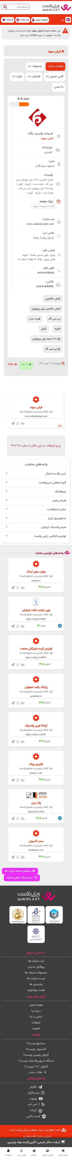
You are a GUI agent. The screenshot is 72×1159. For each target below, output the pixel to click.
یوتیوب (36, 1098)
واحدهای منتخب (36, 464)
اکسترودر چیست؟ (36, 1049)
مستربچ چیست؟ (36, 1043)
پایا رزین (36, 803)
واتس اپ (21, 1153)
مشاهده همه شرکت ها (20, 871)
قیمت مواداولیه (36, 990)
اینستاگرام (36, 1093)
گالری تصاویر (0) (54, 77)
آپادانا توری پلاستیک (36, 726)
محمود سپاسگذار (45, 166)
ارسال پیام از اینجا (43, 238)
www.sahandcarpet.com (40, 224)
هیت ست (34, 319)
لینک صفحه (50, 201)
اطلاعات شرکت (55, 66)
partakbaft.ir (36, 696)
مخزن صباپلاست (56, 509)
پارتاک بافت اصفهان (36, 687)
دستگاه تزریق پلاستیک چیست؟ (36, 1061)
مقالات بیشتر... (36, 1072)
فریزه (57, 328)
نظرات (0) (17, 77)
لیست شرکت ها (36, 978)
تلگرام (36, 1087)
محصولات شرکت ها (36, 973)
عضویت (36, 1028)
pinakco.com (36, 773)
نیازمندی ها (36, 984)
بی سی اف (54, 319)
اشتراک (7, 20)
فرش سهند (47, 138)
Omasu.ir (36, 581)
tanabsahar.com (36, 850)
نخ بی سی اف (52, 349)
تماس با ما (36, 1017)
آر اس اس (36, 1104)
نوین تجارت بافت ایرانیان (36, 610)
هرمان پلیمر (59, 500)
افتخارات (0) (34, 77)
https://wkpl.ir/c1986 (36, 619)
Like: (26, 364)
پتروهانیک (60, 491)
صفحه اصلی (36, 1005)
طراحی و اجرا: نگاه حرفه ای (36, 1136)
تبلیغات (36, 1022)
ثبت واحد (22, 20)
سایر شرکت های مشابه (22, 877)
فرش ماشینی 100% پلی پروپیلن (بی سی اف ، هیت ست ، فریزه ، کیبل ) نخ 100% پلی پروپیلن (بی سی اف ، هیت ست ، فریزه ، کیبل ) (34, 186)
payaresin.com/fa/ (36, 811)
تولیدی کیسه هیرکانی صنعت (36, 649)
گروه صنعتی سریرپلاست (52, 482)
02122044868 (45, 273)
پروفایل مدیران (36, 967)
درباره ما (36, 1011)
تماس (58, 87)
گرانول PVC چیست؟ (36, 1066)
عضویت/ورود (40, 20)
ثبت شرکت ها (36, 961)
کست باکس (36, 1116)
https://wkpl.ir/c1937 (36, 657)
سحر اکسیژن (36, 841)
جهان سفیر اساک (36, 572)
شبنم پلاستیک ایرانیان (53, 527)
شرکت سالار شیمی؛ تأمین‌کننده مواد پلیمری (36, 1142)
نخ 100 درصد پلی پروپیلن (46, 339)
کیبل (43, 328)
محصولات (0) (35, 66)
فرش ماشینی (52, 298)
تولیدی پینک (36, 764)
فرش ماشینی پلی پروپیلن (45, 308)
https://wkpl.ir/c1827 (36, 734)
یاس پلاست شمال (55, 473)
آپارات (36, 1110)
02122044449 (44, 287)
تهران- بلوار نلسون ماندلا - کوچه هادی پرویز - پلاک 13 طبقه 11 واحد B (36, 257)
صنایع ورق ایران (57, 518)
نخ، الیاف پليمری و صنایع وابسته (36, 412)
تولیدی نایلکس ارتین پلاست (50, 536)
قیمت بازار (62, 1153)
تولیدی (48, 152)
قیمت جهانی (47, 1153)
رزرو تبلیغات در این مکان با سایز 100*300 (36, 445)
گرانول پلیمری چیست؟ (36, 1055)
